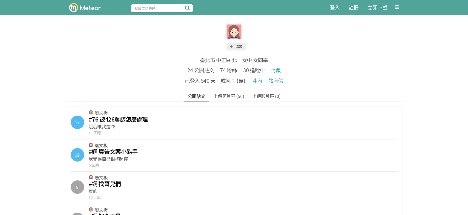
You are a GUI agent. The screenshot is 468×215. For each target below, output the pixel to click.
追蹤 (236, 46)
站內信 (275, 80)
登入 (335, 7)
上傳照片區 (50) (228, 96)
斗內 (257, 80)
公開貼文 (196, 96)
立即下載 (377, 7)
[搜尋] (188, 7)
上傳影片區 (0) (266, 96)
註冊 (353, 7)
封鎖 (276, 70)
